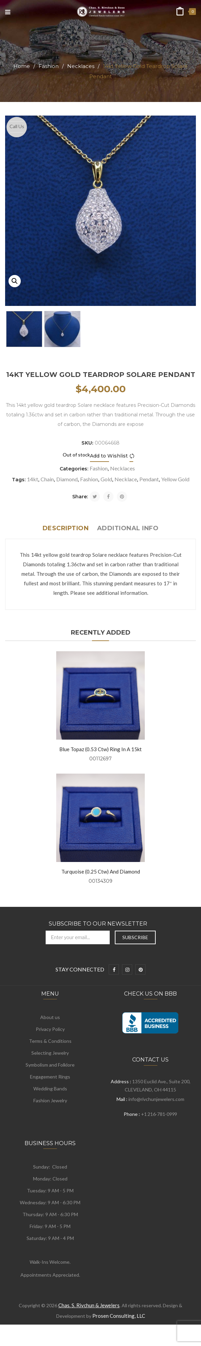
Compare (133, 456)
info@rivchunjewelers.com (156, 1099)
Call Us (17, 126)
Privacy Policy (50, 1029)
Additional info (128, 528)
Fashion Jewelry (50, 1100)
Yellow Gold (175, 479)
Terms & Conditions (50, 1041)
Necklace (125, 479)
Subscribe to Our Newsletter (98, 923)
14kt (32, 479)
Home (21, 66)
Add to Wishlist (109, 456)
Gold (106, 479)
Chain (47, 479)
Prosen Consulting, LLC (118, 1316)
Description (66, 528)
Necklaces (80, 66)
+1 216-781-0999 (159, 1114)
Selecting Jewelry (50, 1053)
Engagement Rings (50, 1077)
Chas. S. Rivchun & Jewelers (89, 1305)
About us (50, 1017)
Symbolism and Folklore (50, 1065)
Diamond (67, 479)
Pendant (149, 479)
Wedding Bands (50, 1088)
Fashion (48, 66)
